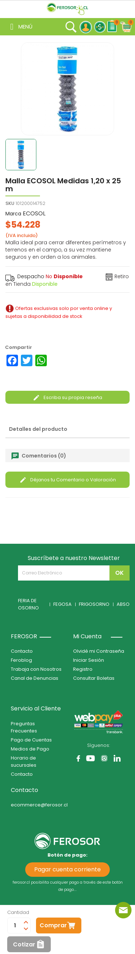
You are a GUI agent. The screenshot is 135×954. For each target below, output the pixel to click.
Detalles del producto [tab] (38, 429)
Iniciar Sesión (88, 660)
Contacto (22, 651)
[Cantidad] (15, 925)
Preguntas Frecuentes (24, 727)
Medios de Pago (30, 748)
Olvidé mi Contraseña (98, 651)
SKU (9, 203)
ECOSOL (34, 213)
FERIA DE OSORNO (28, 604)
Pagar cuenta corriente (67, 869)
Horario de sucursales (23, 761)
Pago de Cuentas (31, 739)
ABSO (123, 604)
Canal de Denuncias (34, 678)
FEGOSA (62, 604)
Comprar (53, 925)
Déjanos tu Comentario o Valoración (67, 479)
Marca (13, 213)
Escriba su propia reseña (67, 397)
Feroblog (21, 660)
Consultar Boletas (93, 678)
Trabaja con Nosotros (36, 669)
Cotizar (24, 944)
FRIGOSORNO (94, 604)
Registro (83, 669)
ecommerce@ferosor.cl (39, 804)
